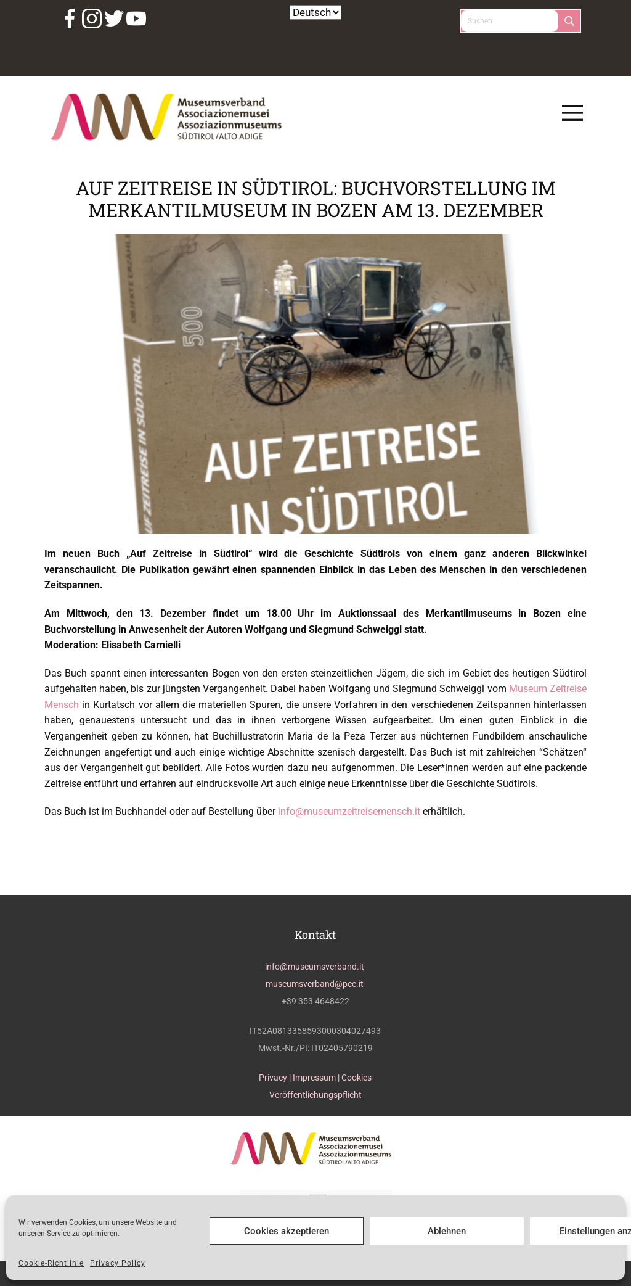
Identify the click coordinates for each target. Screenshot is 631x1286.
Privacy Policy (117, 1263)
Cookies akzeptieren (286, 1231)
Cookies (356, 1077)
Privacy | (276, 1077)
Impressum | (317, 1077)
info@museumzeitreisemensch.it (349, 811)
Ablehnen (447, 1231)
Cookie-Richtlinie (51, 1263)
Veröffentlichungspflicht (315, 1095)
